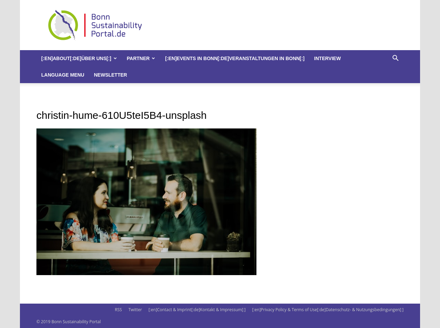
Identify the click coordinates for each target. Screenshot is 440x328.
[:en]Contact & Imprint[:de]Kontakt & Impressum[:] (196, 310)
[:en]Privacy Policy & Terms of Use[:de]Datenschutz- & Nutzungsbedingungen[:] (328, 310)
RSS (118, 310)
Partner (141, 58)
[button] (395, 59)
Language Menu (62, 75)
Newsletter (110, 75)
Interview (327, 58)
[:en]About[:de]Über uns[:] (79, 58)
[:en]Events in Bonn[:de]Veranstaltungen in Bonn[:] (234, 58)
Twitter (135, 310)
